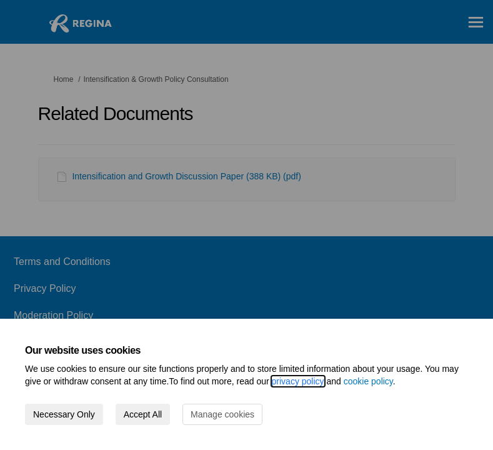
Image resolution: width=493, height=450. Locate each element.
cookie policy (368, 381)
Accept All (143, 414)
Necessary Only (64, 414)
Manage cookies (222, 414)
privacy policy (298, 381)
